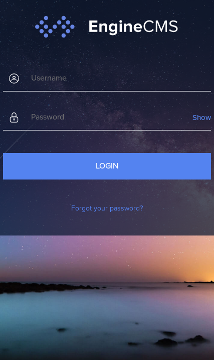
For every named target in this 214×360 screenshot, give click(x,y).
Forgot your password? (107, 208)
